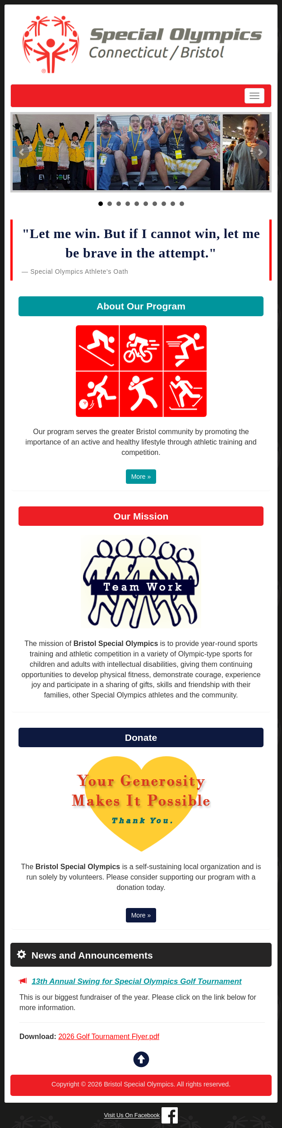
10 (182, 203)
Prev (22, 152)
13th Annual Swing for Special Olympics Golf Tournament (136, 981)
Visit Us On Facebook (132, 1115)
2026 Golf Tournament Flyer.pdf (108, 1036)
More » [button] (141, 476)
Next (260, 152)
